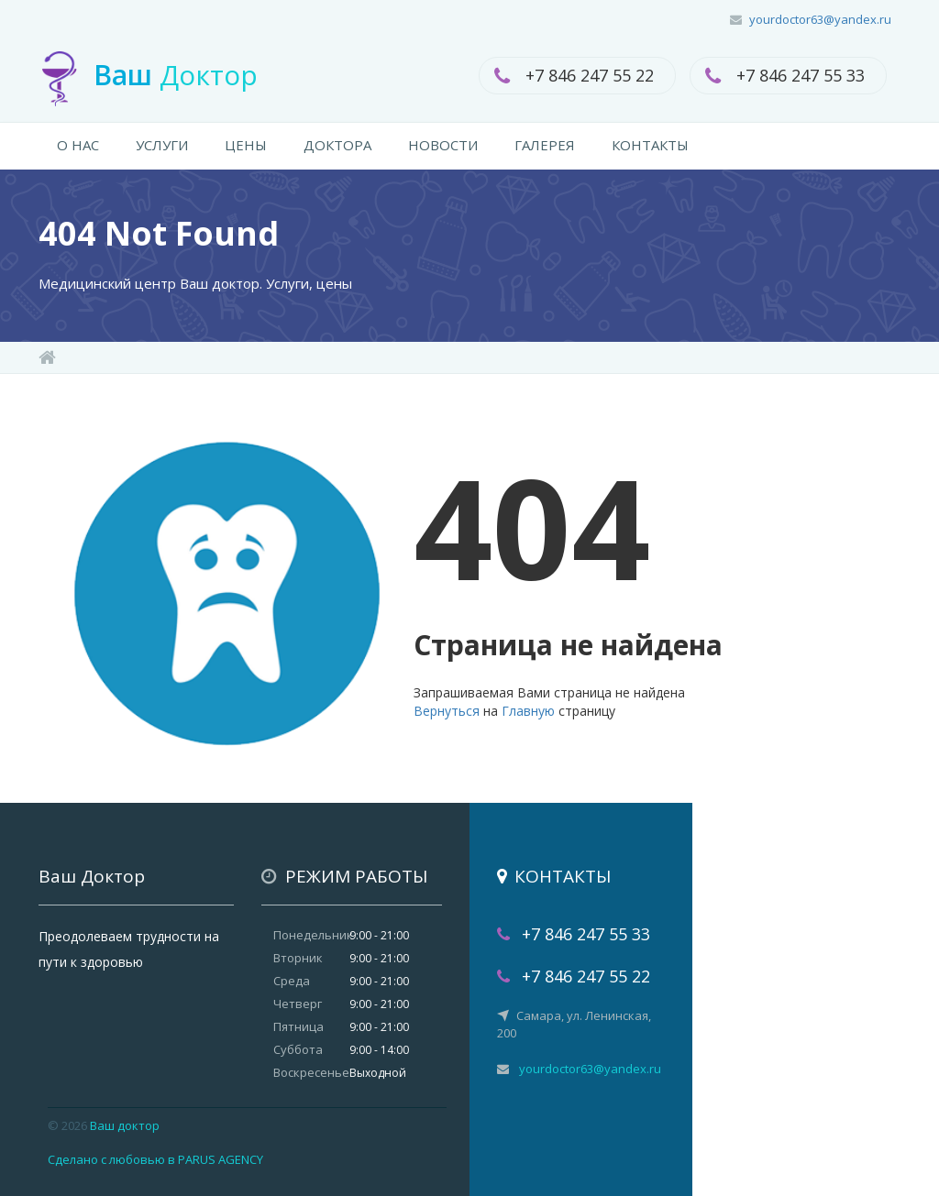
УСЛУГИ (162, 145)
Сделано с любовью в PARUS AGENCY (155, 1159)
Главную (528, 710)
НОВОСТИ (443, 145)
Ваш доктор (125, 1125)
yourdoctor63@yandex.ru (820, 19)
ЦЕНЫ (246, 145)
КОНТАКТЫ (650, 145)
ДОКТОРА (337, 145)
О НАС (78, 145)
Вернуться (447, 710)
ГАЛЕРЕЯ (544, 145)
